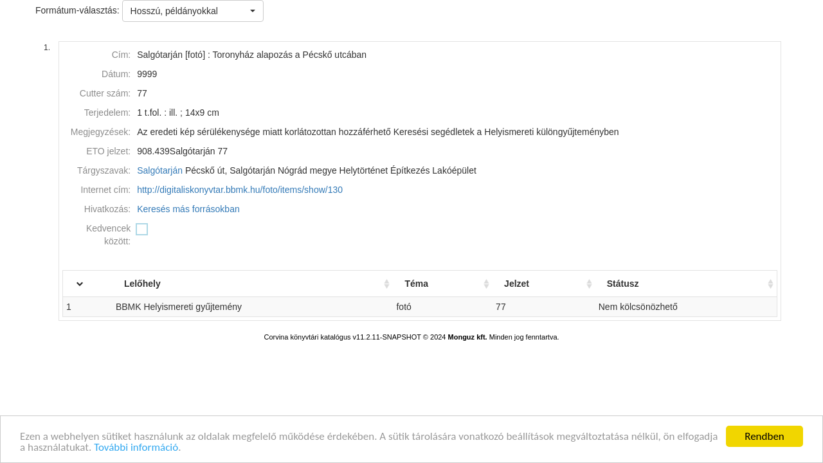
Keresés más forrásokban (188, 209)
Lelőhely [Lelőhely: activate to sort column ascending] (162, 283)
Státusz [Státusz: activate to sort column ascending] (628, 283)
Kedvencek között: (108, 234)
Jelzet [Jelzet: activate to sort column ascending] (525, 283)
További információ (136, 448)
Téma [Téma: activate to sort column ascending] (428, 283)
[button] (193, 11)
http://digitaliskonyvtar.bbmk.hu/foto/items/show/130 (240, 190)
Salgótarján (160, 170)
